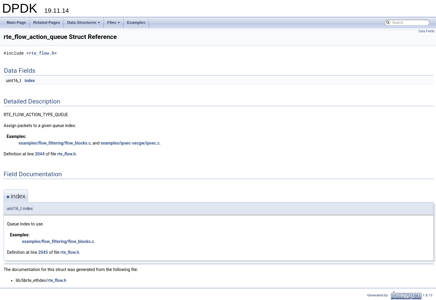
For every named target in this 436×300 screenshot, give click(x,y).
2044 (40, 154)
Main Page (16, 22)
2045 (43, 252)
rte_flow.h (41, 53)
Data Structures (84, 24)
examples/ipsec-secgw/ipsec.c (130, 143)
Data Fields (426, 31)
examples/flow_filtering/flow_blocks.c (55, 143)
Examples (136, 22)
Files (114, 24)
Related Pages (46, 22)
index (30, 80)
